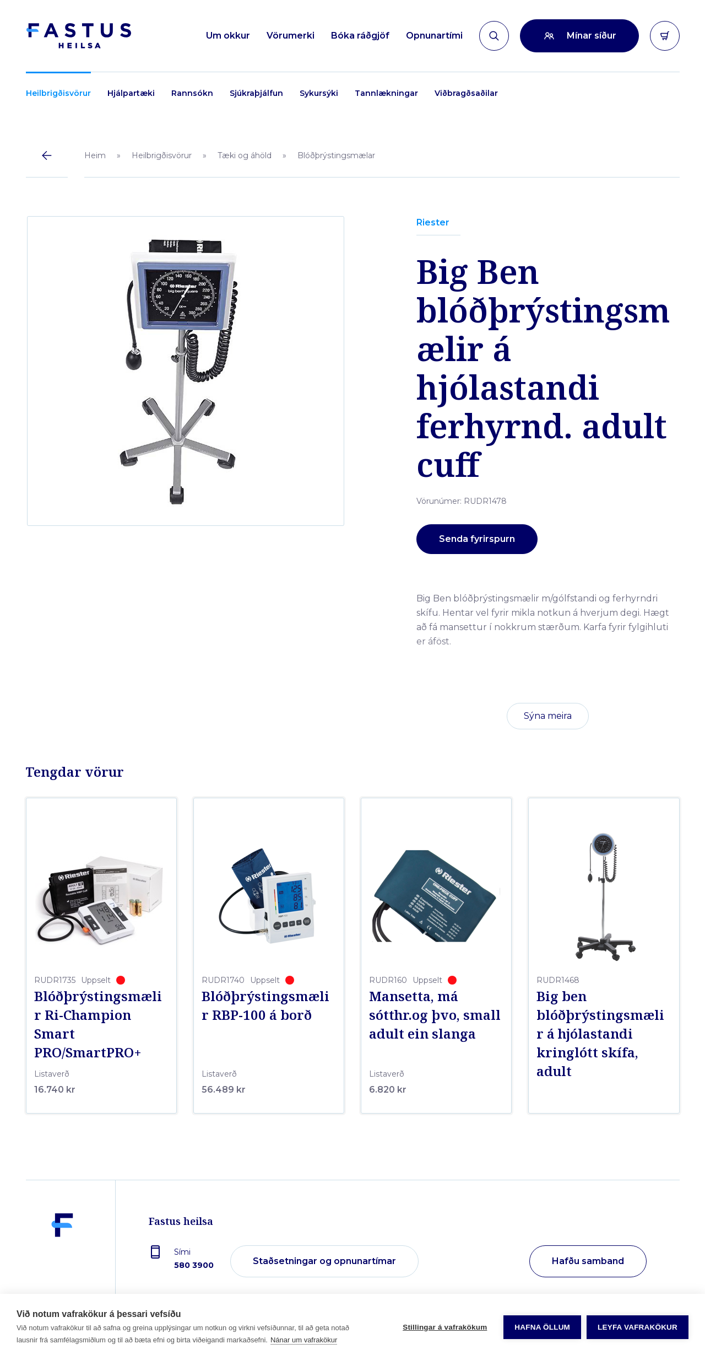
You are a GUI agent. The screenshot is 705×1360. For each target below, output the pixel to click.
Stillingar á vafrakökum (445, 1327)
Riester (432, 222)
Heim (95, 155)
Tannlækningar (386, 93)
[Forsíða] (78, 36)
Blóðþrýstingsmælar (336, 155)
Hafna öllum (542, 1327)
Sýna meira (548, 716)
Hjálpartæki (131, 93)
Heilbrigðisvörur (58, 93)
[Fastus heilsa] (62, 1261)
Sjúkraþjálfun (256, 93)
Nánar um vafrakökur (303, 1340)
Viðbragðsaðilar (466, 93)
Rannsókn (192, 93)
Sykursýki (319, 93)
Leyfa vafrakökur (637, 1327)
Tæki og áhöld (245, 155)
